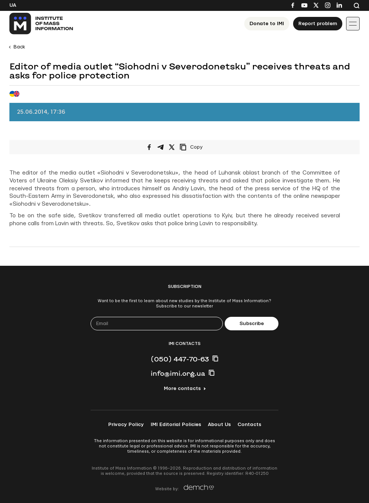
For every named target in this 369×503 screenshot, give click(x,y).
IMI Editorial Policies (176, 424)
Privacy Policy (126, 424)
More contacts (182, 388)
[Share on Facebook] (149, 147)
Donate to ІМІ (267, 23)
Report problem (317, 23)
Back (19, 47)
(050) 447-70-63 (180, 358)
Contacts (249, 424)
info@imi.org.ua (178, 373)
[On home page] (41, 24)
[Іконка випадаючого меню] (353, 23)
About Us (219, 424)
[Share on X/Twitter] (171, 147)
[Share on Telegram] (160, 147)
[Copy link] (201, 147)
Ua (12, 5)
